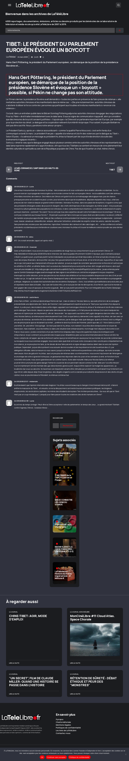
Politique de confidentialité (79, 757)
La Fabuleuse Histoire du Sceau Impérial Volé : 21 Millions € (63, 574)
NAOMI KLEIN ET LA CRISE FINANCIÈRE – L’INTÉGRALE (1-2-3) (64, 549)
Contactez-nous (63, 733)
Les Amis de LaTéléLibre (66, 730)
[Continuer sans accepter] (126, 754)
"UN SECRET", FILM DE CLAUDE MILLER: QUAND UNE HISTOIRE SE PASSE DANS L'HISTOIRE (33, 681)
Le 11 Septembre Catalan (62, 454)
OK (42, 757)
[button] (9, 5)
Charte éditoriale (63, 722)
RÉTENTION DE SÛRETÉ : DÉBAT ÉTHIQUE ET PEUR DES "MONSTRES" (93, 681)
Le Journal (13, 612)
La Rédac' (11, 56)
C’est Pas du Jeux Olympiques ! (63, 525)
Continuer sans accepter (56, 757)
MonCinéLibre (84, 612)
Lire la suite (14, 663)
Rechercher (58, 418)
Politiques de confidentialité (68, 728)
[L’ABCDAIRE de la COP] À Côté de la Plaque (63, 477)
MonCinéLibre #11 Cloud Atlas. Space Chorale (92, 617)
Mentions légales (63, 725)
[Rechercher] (120, 30)
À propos (59, 719)
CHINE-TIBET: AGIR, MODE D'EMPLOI (28, 617)
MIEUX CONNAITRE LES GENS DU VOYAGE (63, 502)
